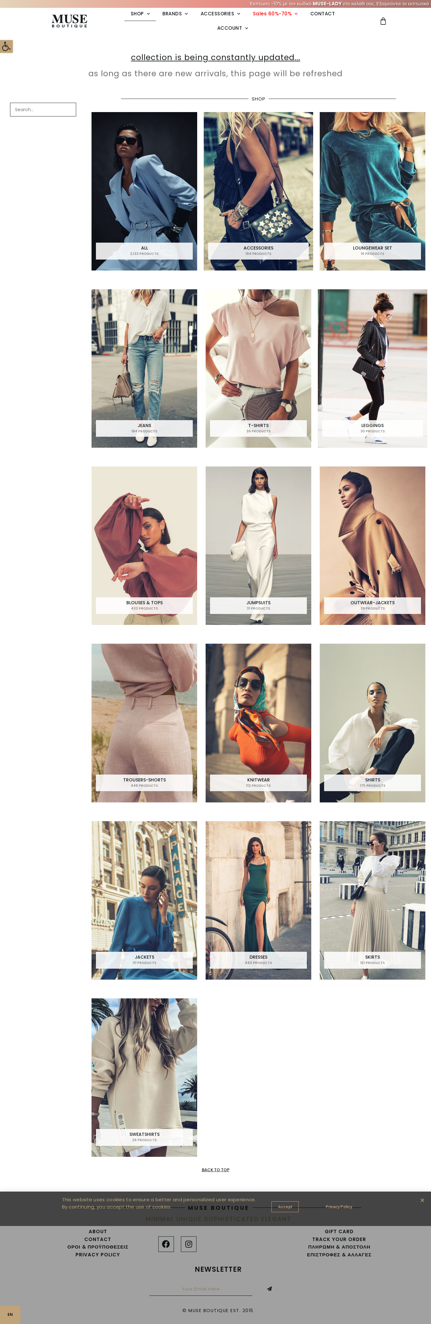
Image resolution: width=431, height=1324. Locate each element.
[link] (8, 48)
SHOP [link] (140, 14)
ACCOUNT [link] (232, 28)
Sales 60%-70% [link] (275, 14)
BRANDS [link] (175, 14)
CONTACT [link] (322, 13)
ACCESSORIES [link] (220, 14)
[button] (422, 1200)
